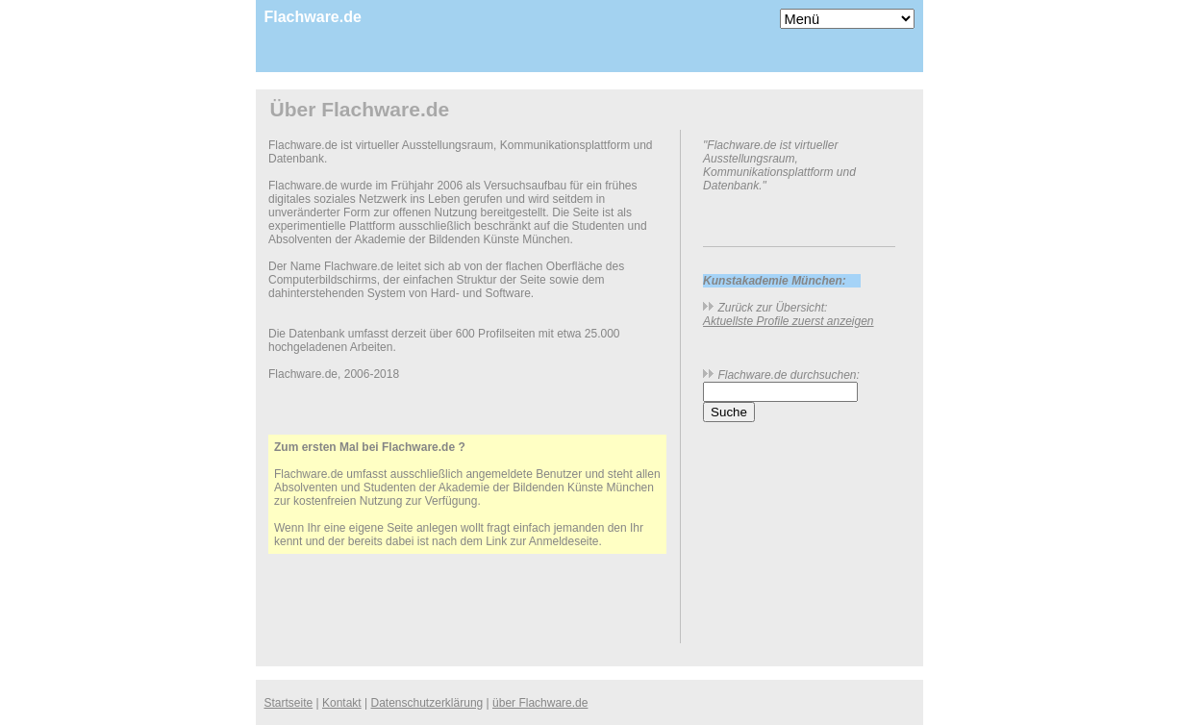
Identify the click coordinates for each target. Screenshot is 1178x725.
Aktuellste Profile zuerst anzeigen (788, 321)
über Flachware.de (540, 703)
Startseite (288, 703)
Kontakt (342, 703)
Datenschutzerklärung (427, 703)
